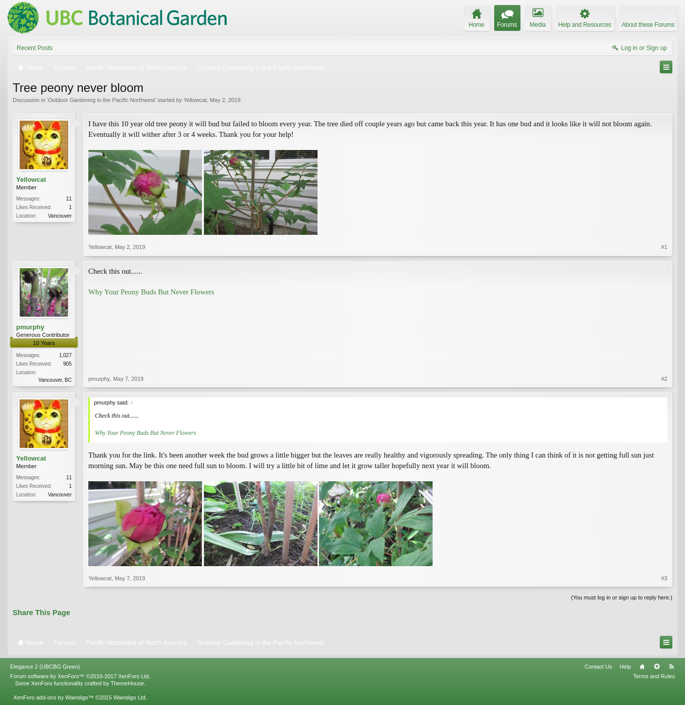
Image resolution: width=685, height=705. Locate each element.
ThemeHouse (127, 683)
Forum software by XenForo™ (80, 676)
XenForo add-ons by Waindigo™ (53, 697)
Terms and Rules (654, 676)
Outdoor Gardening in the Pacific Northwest (101, 100)
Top (656, 666)
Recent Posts (34, 48)
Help (625, 667)
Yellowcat (195, 100)
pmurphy (30, 327)
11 (69, 199)
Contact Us (598, 667)
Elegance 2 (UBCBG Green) (45, 667)
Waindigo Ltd (129, 697)
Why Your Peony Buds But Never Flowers (151, 292)
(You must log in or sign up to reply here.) (621, 597)
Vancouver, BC (55, 380)
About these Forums (648, 24)
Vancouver (60, 216)
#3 (664, 578)
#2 (664, 379)
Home (642, 666)
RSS (671, 666)
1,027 (65, 355)
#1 (664, 247)
